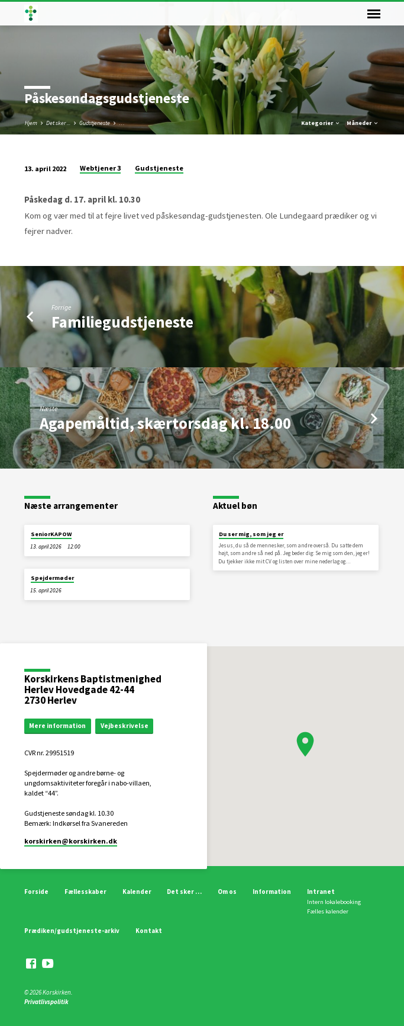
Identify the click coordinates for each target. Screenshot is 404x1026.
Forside (36, 891)
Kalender (136, 891)
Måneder (363, 123)
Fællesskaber (85, 891)
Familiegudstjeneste (122, 322)
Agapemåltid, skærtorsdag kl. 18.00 (165, 423)
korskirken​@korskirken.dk (70, 840)
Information (272, 891)
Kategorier (321, 123)
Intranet (321, 891)
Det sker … (184, 891)
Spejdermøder (52, 578)
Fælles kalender (327, 911)
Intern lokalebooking (334, 902)
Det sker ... (58, 123)
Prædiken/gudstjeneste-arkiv (71, 930)
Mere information (57, 726)
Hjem (31, 123)
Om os (227, 891)
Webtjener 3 (100, 167)
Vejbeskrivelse (124, 726)
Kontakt (148, 930)
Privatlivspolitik (46, 1002)
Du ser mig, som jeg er (251, 534)
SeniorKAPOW (51, 534)
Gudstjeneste (94, 123)
